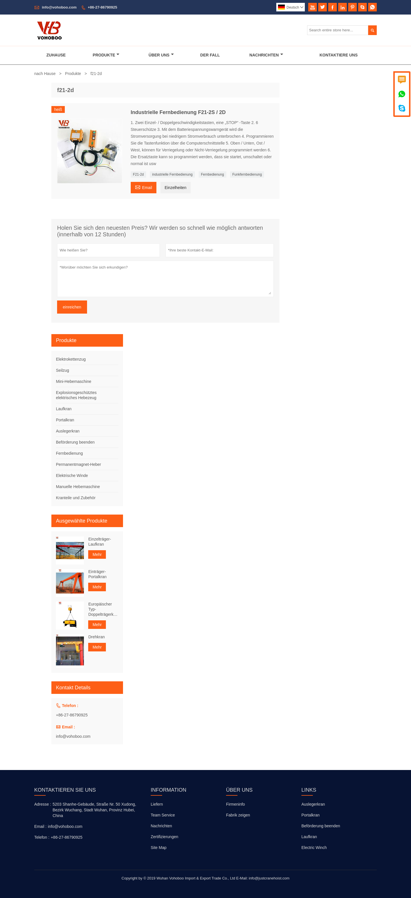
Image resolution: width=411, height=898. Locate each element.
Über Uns (161, 55)
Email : (40, 826)
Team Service (163, 815)
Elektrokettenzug (71, 359)
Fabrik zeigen (238, 815)
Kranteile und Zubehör (76, 497)
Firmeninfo (235, 804)
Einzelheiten (175, 187)
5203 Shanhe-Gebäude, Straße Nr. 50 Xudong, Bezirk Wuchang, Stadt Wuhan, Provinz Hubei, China (94, 810)
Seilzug (62, 370)
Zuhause (56, 55)
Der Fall (210, 55)
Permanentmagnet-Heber (78, 464)
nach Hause (45, 73)
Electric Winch (314, 847)
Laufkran (63, 409)
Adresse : (42, 804)
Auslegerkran (68, 431)
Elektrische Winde (72, 475)
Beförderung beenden (75, 442)
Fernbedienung (212, 174)
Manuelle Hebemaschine (78, 486)
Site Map (158, 847)
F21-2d (138, 174)
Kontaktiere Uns (339, 55)
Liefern (157, 804)
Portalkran (65, 420)
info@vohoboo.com (59, 7)
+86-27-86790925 (102, 7)
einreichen (72, 307)
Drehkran (96, 637)
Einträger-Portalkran (97, 574)
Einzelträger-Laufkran (99, 541)
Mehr (97, 554)
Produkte (106, 55)
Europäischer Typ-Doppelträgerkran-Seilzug (103, 609)
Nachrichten (266, 55)
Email (143, 187)
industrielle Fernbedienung (172, 174)
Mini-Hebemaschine (73, 381)
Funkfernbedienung (247, 174)
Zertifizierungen (164, 836)
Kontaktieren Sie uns (65, 790)
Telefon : (41, 837)
